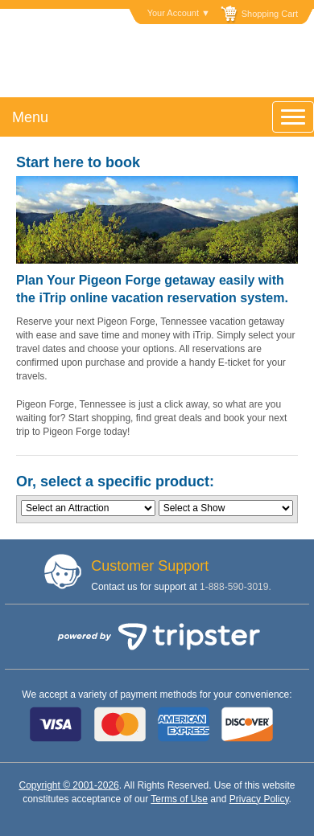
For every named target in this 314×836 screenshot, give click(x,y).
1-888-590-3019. (235, 586)
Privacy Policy (259, 799)
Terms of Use (179, 799)
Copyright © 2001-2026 (68, 785)
